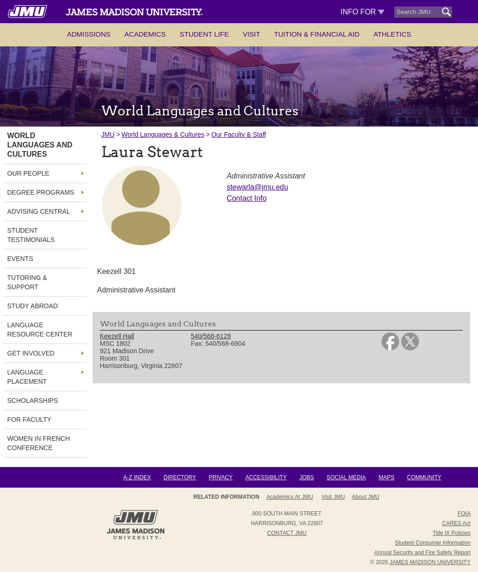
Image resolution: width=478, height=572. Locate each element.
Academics (145, 34)
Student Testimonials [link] (31, 235)
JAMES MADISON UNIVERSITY (430, 562)
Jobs (306, 477)
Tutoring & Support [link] (27, 282)
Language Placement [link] (27, 377)
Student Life (204, 34)
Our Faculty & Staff (238, 134)
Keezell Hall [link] (117, 336)
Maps (386, 477)
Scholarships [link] (32, 400)
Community (424, 477)
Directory (180, 477)
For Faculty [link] (29, 419)
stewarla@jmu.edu (257, 187)
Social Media (346, 477)
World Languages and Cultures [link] (40, 145)
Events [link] (20, 258)
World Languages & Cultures (162, 134)
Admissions (88, 34)
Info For (362, 12)
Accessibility (266, 477)
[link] (390, 348)
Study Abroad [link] (32, 306)
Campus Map (359, 497)
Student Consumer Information (433, 543)
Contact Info (246, 198)
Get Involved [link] (31, 353)
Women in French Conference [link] (38, 443)
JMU (108, 134)
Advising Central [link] (38, 211)
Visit (251, 34)
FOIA (464, 513)
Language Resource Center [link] (40, 329)
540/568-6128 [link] (211, 336)
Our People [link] (28, 173)
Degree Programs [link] (41, 192)
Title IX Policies (452, 533)
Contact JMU (287, 533)
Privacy (221, 477)
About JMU (283, 497)
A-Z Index (137, 477)
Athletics (392, 34)
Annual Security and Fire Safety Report (422, 552)
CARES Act (456, 523)
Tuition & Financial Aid (316, 34)
